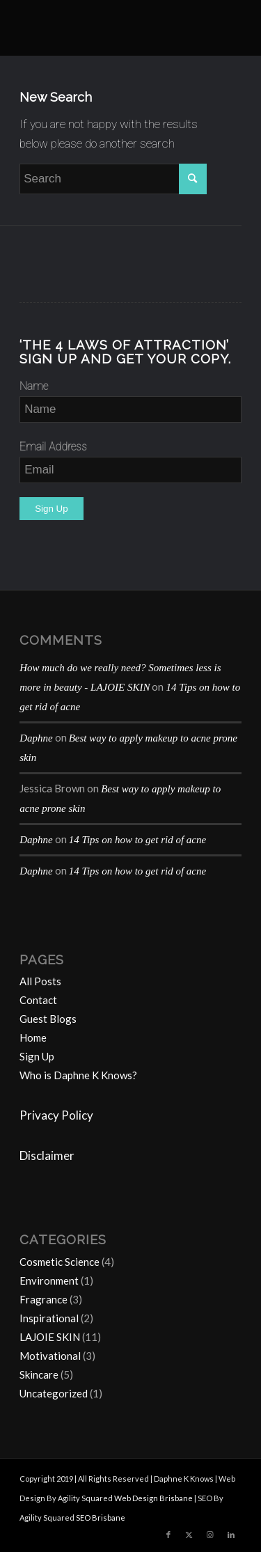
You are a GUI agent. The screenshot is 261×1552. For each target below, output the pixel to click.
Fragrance (43, 1299)
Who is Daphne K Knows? (78, 1075)
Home (33, 1037)
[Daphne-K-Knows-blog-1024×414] (108, 28)
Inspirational (49, 1318)
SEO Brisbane (100, 1517)
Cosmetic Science (59, 1261)
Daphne (36, 738)
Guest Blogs (48, 1018)
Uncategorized (53, 1393)
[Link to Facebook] (168, 1534)
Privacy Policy (56, 1115)
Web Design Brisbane (153, 1498)
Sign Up (36, 1056)
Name (33, 386)
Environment (49, 1280)
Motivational (50, 1355)
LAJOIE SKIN (49, 1337)
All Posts (40, 981)
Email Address (53, 446)
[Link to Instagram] (210, 1534)
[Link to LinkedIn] (231, 1534)
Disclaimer (46, 1155)
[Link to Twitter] (189, 1534)
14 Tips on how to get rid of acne (138, 839)
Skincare (38, 1374)
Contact (38, 1000)
